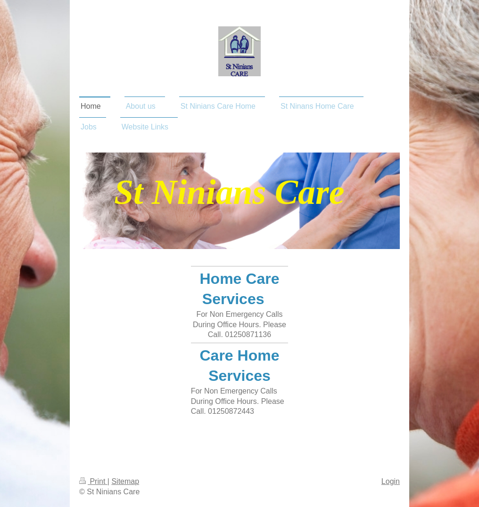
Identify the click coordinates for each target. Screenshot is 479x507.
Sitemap (125, 481)
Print (93, 481)
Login (390, 481)
